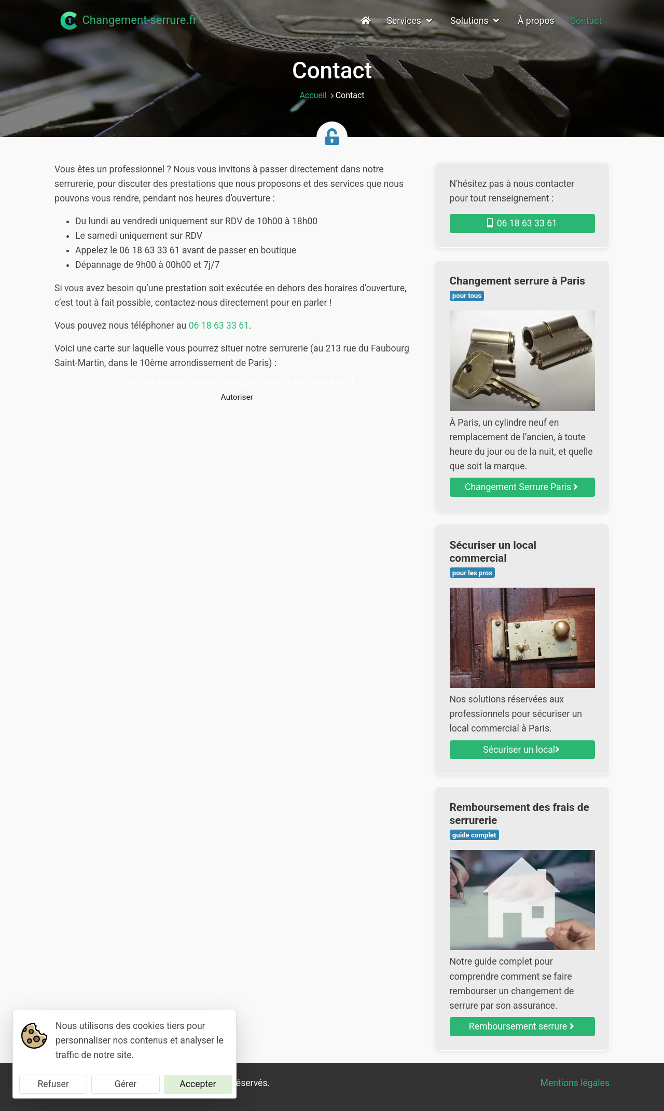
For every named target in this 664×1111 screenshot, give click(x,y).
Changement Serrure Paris (521, 487)
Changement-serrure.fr (128, 20)
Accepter (197, 1084)
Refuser (52, 1084)
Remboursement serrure (521, 1026)
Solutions (476, 21)
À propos (536, 21)
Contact (586, 21)
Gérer (125, 1084)
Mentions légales (575, 1083)
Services (411, 21)
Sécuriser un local (521, 749)
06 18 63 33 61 (219, 325)
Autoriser (236, 397)
